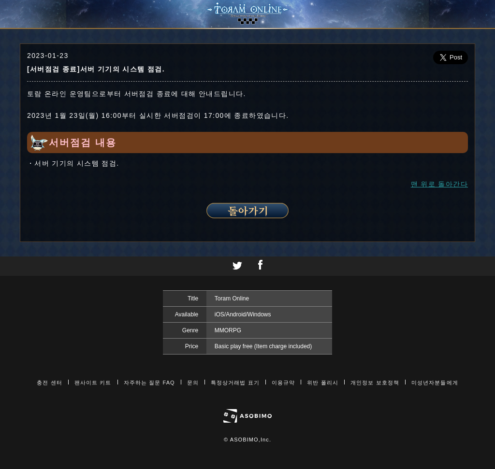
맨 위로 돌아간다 (439, 184)
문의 (193, 382)
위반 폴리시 (322, 382)
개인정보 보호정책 (374, 382)
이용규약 (283, 382)
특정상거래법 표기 (235, 382)
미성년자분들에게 (434, 382)
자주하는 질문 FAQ (149, 382)
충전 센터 (49, 382)
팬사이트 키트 (93, 382)
